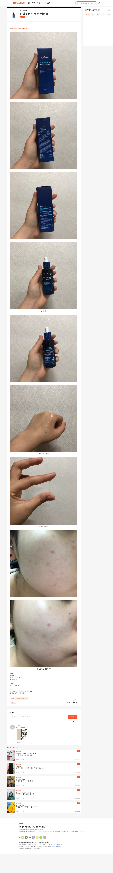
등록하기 (73, 716)
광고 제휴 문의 (45, 842)
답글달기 (19, 742)
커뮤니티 (40, 3)
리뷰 (33, 3)
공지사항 (34, 842)
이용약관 (21, 842)
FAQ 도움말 (39, 842)
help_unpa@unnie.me (56, 846)
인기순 (73, 721)
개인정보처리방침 (27, 842)
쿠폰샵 (47, 3)
